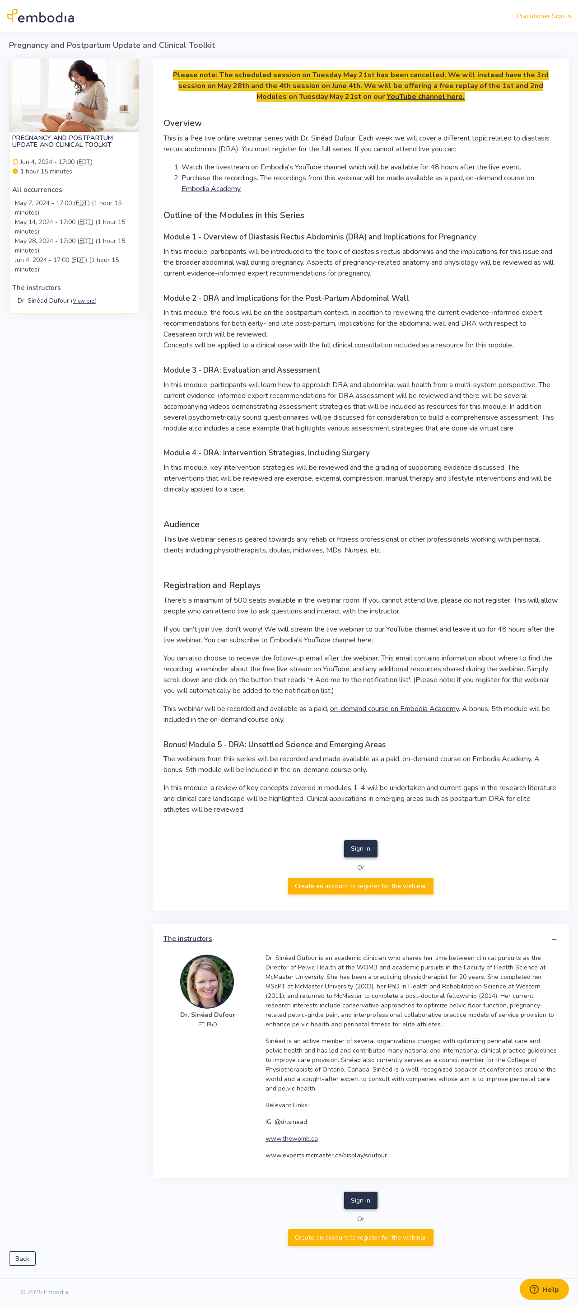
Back (22, 1259)
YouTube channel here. (426, 97)
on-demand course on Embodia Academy (394, 709)
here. (365, 640)
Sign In (360, 848)
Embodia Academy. (212, 189)
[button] (554, 939)
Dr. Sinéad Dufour (57, 300)
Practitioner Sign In (544, 16)
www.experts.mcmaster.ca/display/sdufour (326, 1155)
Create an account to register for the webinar (360, 886)
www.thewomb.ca (292, 1138)
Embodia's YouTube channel (304, 167)
